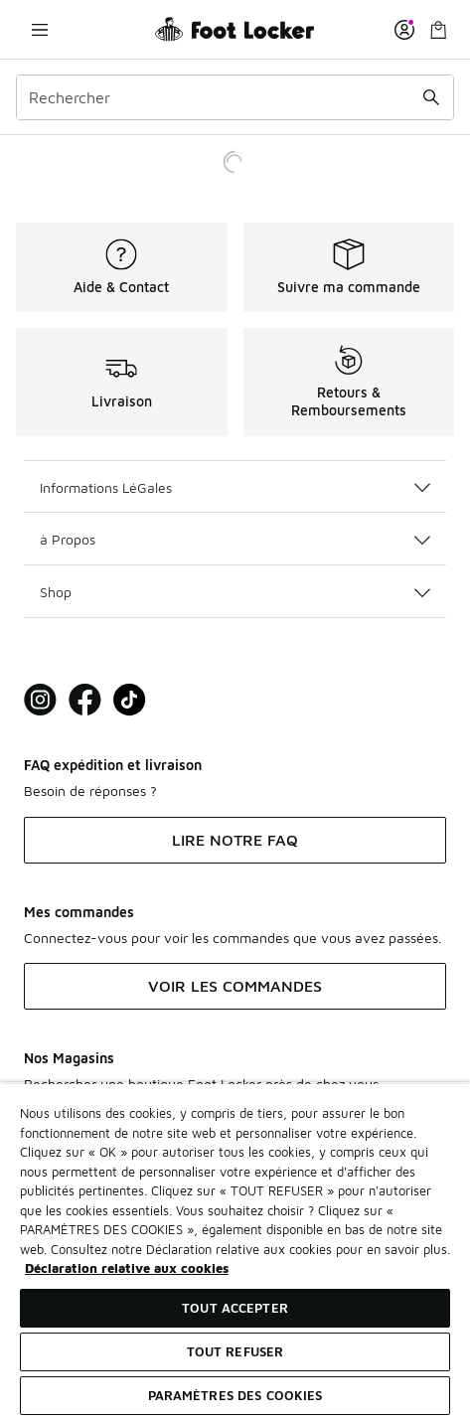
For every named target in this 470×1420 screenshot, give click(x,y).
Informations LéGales (235, 487)
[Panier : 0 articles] (438, 29)
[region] (235, 1251)
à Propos (235, 539)
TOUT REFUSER (235, 1351)
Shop (235, 591)
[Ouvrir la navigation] (40, 29)
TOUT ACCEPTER (235, 1308)
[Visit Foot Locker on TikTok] (129, 700)
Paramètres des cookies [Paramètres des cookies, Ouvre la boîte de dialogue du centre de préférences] (235, 1395)
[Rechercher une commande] (431, 97)
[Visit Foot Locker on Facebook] (85, 700)
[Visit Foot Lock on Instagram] (40, 700)
